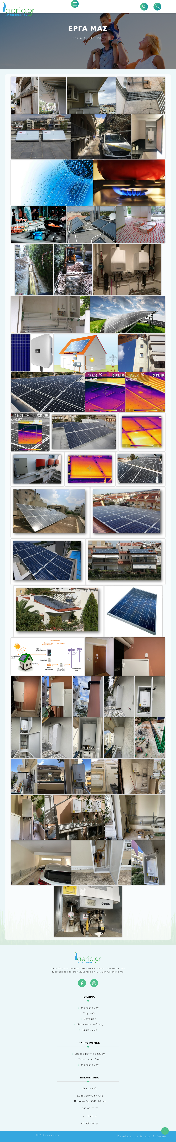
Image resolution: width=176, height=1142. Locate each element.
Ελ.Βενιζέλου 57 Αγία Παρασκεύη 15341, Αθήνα (90, 1099)
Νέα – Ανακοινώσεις (90, 1024)
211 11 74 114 (90, 1116)
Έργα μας (90, 1019)
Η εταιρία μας (89, 1008)
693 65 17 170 (90, 1108)
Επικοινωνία (89, 1030)
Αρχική (77, 38)
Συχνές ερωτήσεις (90, 1059)
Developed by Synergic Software (141, 1136)
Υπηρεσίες (89, 1013)
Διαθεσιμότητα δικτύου (90, 1054)
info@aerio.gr (90, 1123)
